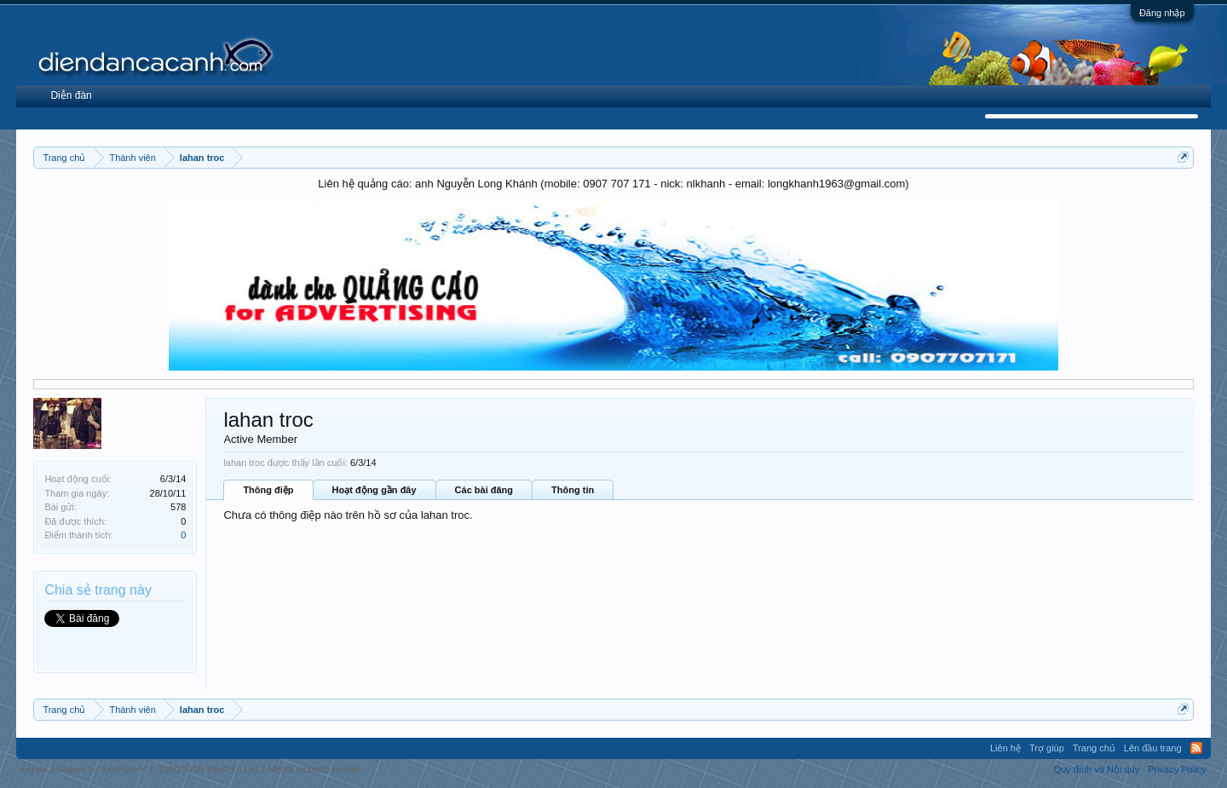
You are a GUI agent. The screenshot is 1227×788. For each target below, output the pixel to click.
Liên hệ (1005, 748)
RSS (1196, 748)
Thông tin (572, 490)
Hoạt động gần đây (374, 490)
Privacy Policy (1177, 769)
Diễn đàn (70, 95)
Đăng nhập (1162, 13)
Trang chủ (1094, 748)
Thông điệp (268, 490)
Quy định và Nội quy (1097, 769)
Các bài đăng (484, 490)
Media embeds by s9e (314, 769)
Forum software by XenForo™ (140, 769)
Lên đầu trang (1153, 748)
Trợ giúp (1046, 748)
